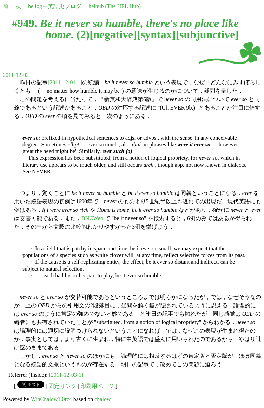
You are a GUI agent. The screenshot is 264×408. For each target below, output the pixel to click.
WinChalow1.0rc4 (51, 399)
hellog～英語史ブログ (54, 6)
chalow (102, 399)
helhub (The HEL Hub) (114, 6)
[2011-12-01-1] (65, 82)
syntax (156, 34)
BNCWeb (92, 218)
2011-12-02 (16, 75)
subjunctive (207, 34)
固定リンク (62, 386)
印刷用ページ (97, 386)
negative (113, 34)
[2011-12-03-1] (66, 375)
